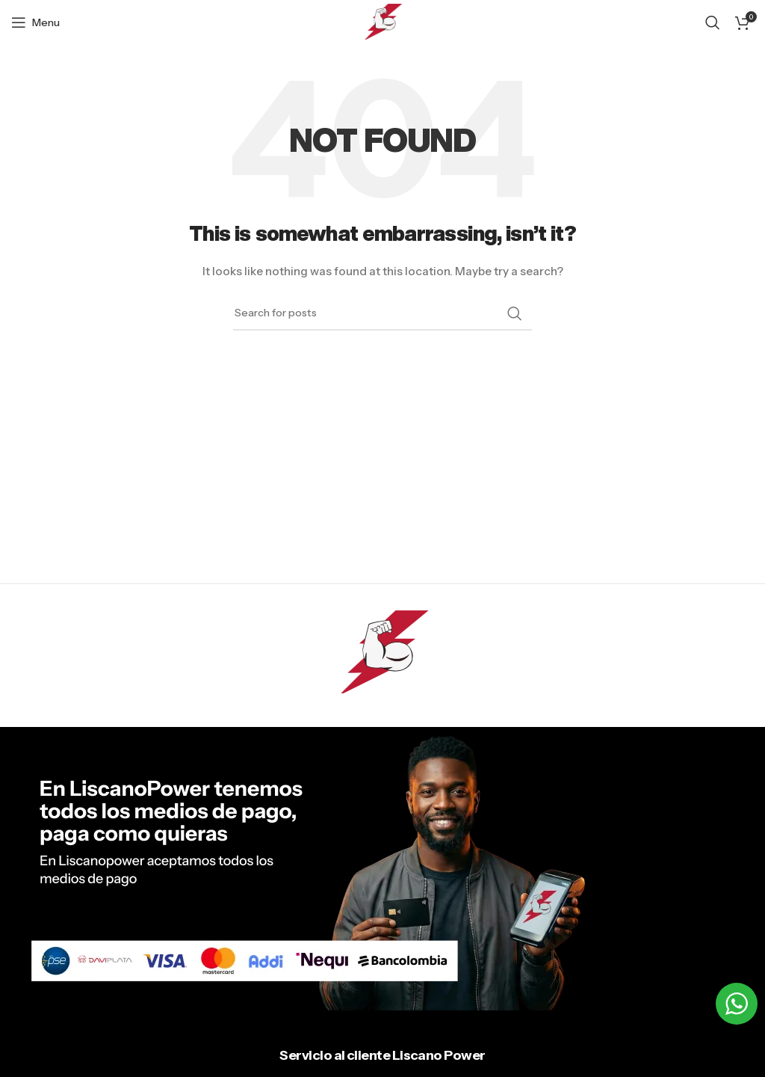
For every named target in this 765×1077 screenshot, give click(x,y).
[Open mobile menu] (35, 22)
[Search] (713, 22)
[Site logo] (383, 21)
